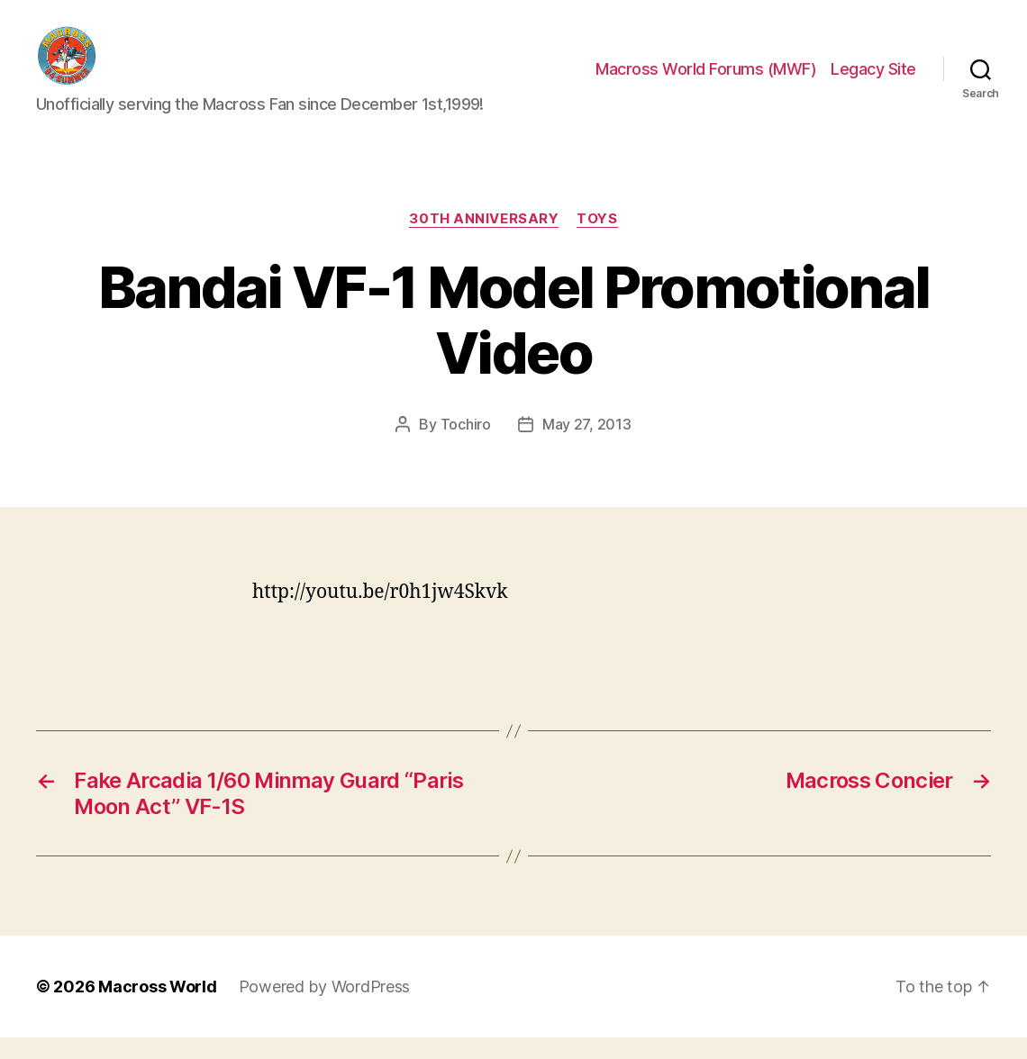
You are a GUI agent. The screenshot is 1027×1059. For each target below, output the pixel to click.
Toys (597, 239)
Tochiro (466, 445)
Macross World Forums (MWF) (705, 79)
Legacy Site (873, 79)
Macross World (157, 1008)
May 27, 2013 (587, 445)
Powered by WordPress (325, 1008)
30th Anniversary (484, 239)
